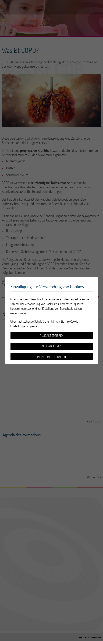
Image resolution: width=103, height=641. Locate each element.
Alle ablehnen (51, 346)
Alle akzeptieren (51, 336)
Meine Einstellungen (51, 357)
